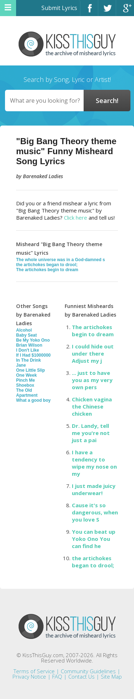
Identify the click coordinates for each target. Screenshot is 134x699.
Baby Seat (26, 335)
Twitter (107, 11)
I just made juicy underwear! (93, 489)
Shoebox (25, 385)
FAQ (57, 676)
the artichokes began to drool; (47, 264)
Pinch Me (25, 380)
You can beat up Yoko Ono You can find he (93, 538)
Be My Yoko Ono (33, 340)
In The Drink (28, 360)
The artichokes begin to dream (47, 269)
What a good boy (33, 400)
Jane (21, 365)
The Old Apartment (27, 393)
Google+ (125, 11)
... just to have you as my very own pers (92, 380)
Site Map (111, 676)
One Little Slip (30, 370)
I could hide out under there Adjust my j (93, 353)
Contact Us (81, 676)
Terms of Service (34, 671)
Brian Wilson (29, 345)
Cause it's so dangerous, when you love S (95, 512)
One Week (26, 375)
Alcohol (24, 330)
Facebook (89, 11)
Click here (75, 217)
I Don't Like (27, 350)
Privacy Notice (29, 676)
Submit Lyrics (59, 8)
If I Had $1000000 (33, 355)
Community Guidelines (88, 671)
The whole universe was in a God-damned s (60, 259)
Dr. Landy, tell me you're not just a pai (91, 433)
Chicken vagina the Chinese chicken (92, 406)
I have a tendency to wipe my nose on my (94, 463)
